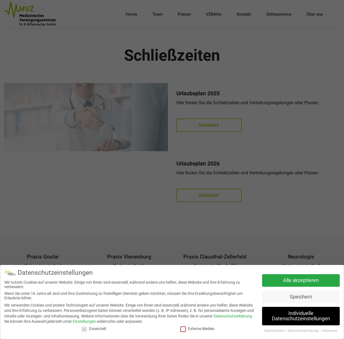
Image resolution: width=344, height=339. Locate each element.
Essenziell (94, 328)
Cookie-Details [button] (273, 330)
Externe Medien (197, 328)
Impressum (328, 330)
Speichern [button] (300, 297)
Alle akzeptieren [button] (299, 280)
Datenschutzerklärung (232, 316)
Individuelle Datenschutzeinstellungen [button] (300, 315)
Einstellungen (84, 321)
